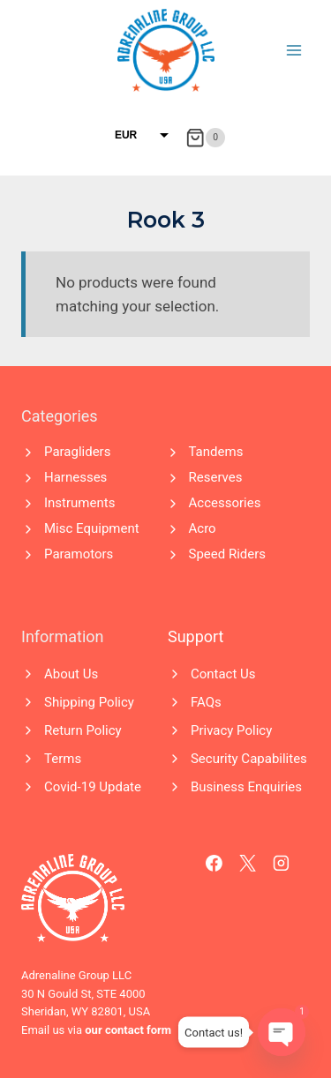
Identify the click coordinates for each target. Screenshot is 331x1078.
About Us (71, 674)
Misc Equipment (91, 528)
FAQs (206, 702)
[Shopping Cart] (205, 137)
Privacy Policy (231, 730)
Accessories (225, 503)
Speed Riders (228, 554)
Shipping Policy (89, 702)
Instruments (79, 503)
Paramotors (78, 554)
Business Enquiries (246, 787)
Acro (202, 528)
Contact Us (223, 674)
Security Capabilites (249, 759)
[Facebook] (214, 863)
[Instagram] (281, 863)
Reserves (216, 477)
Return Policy (83, 730)
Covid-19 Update (92, 787)
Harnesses (75, 477)
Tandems (216, 452)
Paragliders (77, 452)
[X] (248, 863)
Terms (62, 759)
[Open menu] (293, 50)
